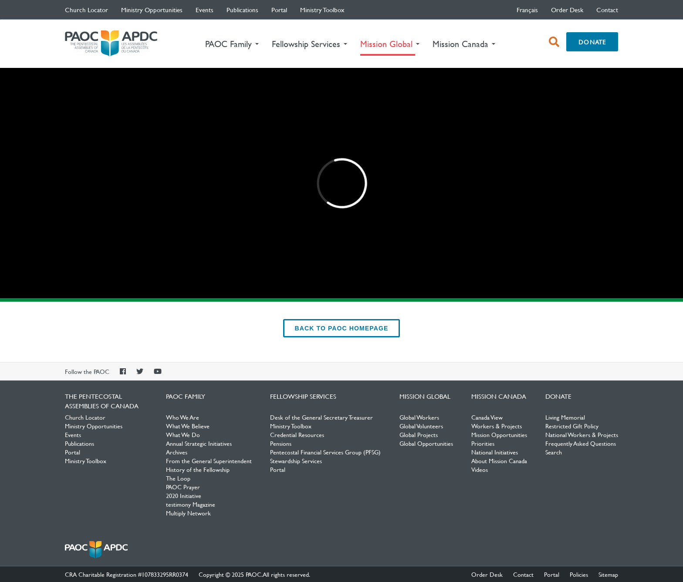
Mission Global (424, 396)
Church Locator (86, 9)
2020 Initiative (183, 495)
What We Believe (188, 426)
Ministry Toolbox (322, 9)
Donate (592, 42)
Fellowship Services (303, 396)
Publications (242, 9)
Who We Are (182, 417)
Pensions (280, 443)
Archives (176, 452)
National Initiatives (494, 452)
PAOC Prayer (183, 487)
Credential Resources (297, 434)
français (527, 9)
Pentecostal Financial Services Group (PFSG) (325, 452)
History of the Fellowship (198, 469)
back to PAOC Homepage (342, 328)
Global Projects (418, 434)
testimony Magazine (190, 504)
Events (204, 9)
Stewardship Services (296, 460)
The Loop (178, 478)
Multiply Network (188, 513)
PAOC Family (185, 396)
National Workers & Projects (581, 434)
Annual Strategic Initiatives (199, 443)
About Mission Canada (499, 460)
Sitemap (608, 574)
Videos (479, 469)
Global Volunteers (421, 426)
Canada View (487, 417)
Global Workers (419, 417)
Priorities (482, 443)
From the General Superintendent (209, 460)
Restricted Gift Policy (571, 426)
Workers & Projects (496, 426)
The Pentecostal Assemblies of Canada (111, 43)
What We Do (183, 434)
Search (553, 452)
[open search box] (554, 42)
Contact (607, 9)
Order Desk (567, 9)
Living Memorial (565, 417)
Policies (579, 574)
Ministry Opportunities (152, 9)
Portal (279, 9)
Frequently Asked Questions (580, 443)
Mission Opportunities (499, 434)
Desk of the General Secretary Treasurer (321, 417)
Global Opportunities (426, 443)
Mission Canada (498, 396)
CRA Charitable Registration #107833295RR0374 (126, 574)
